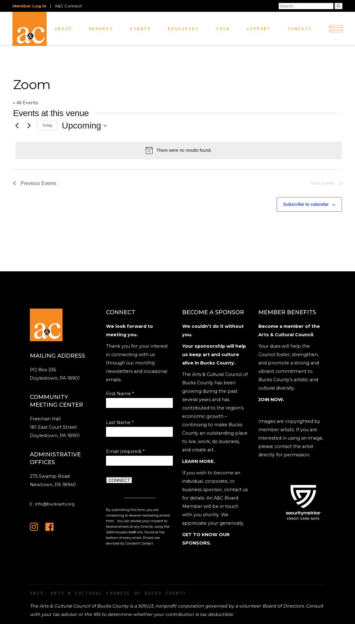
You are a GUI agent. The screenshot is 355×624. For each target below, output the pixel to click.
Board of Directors (283, 606)
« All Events (25, 103)
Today (47, 125)
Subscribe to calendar (306, 204)
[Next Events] (29, 125)
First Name (120, 393)
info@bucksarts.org (55, 503)
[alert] (179, 150)
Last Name (120, 422)
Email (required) (125, 451)
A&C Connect (68, 5)
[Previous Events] (17, 125)
